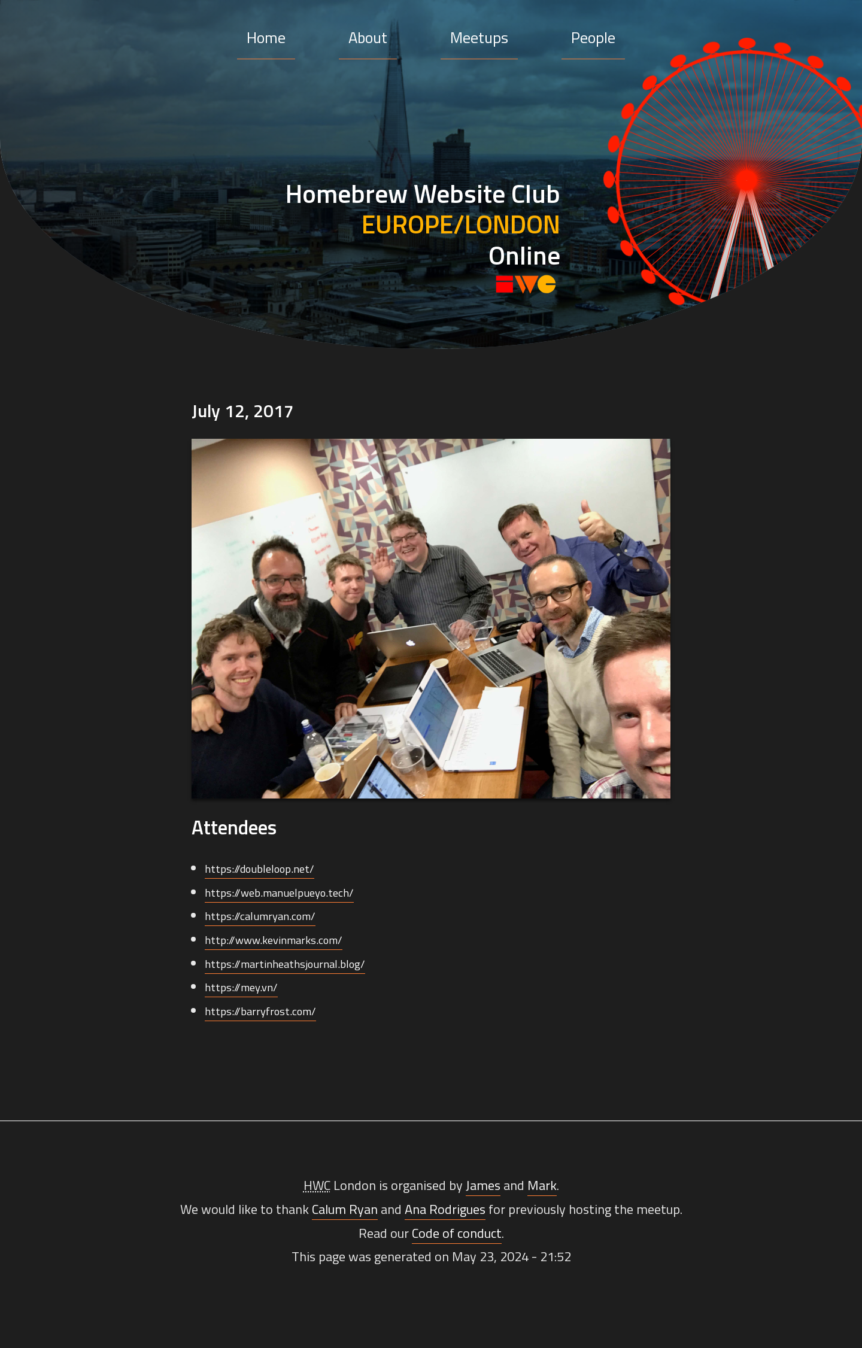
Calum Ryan (345, 1209)
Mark (542, 1185)
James (483, 1185)
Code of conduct (457, 1233)
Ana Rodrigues (445, 1209)
